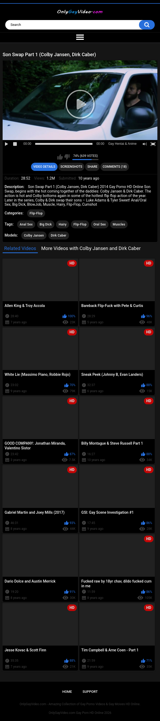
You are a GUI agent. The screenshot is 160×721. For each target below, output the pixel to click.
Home (67, 692)
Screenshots (71, 167)
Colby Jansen (34, 235)
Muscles (119, 224)
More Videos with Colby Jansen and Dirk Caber (91, 248)
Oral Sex (100, 224)
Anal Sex (26, 224)
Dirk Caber (58, 235)
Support (90, 692)
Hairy (62, 224)
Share (92, 167)
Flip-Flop (36, 213)
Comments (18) (115, 167)
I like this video (60, 157)
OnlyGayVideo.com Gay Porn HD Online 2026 (80, 713)
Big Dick (46, 224)
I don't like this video (67, 157)
